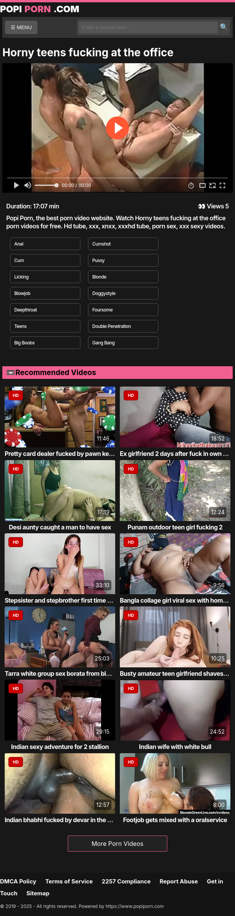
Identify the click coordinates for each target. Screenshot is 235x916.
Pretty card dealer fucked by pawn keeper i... (67, 453)
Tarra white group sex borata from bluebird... (67, 673)
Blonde (99, 277)
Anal (18, 244)
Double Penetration (111, 326)
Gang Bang (103, 343)
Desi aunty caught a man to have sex (60, 527)
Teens (20, 326)
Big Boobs (24, 343)
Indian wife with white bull (175, 746)
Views (215, 206)
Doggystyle (104, 293)
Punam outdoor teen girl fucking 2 (174, 527)
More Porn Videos (117, 843)
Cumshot (101, 244)
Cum (19, 260)
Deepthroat (25, 310)
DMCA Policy (18, 881)
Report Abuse (179, 881)
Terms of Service (69, 881)
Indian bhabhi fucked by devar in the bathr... (66, 820)
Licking (21, 277)
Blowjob (22, 293)
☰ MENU (21, 27)
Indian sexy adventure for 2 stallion (60, 746)
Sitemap (37, 893)
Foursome (102, 310)
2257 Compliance (126, 881)
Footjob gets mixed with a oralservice (175, 820)
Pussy (98, 260)
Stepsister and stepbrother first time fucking (67, 600)
